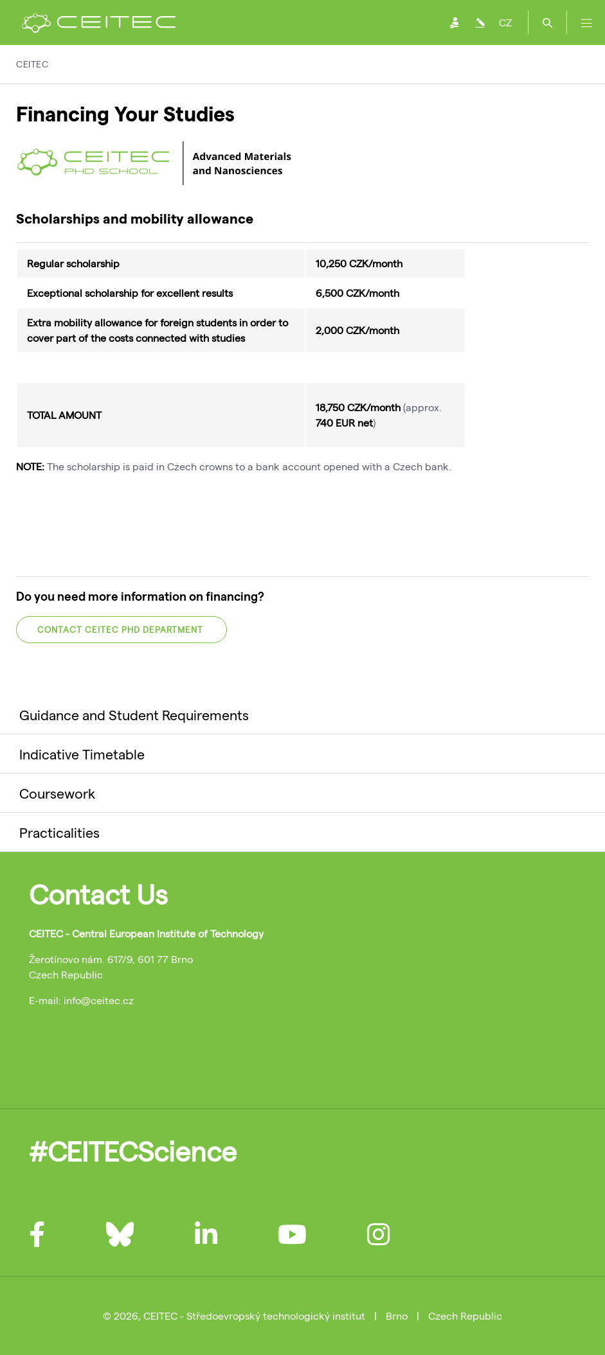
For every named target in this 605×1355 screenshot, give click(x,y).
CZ (505, 22)
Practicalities (59, 832)
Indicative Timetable (82, 753)
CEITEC (32, 63)
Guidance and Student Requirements (134, 714)
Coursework (57, 792)
